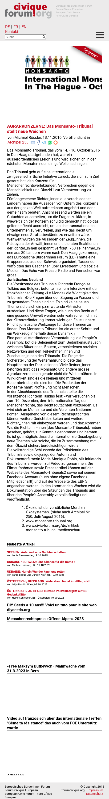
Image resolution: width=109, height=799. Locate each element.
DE (7, 27)
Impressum (95, 790)
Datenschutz (94, 793)
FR (15, 27)
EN (24, 27)
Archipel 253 (18, 142)
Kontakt (11, 32)
